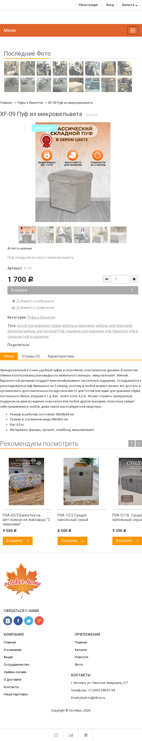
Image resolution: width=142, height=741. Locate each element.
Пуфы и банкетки (30, 103)
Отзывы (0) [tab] (31, 356)
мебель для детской (40, 331)
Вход (110, 5)
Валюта (128, 5)
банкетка (15, 331)
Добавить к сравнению (33, 308)
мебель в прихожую (78, 326)
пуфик (56, 326)
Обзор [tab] (9, 356)
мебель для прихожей (114, 326)
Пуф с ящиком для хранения (81, 331)
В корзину (72, 290)
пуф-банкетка (116, 331)
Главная (6, 103)
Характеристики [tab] (61, 356)
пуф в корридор (36, 337)
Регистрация (88, 5)
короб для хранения (33, 326)
